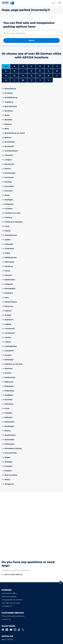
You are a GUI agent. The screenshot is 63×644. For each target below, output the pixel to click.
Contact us (6, 560)
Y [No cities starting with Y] (40, 80)
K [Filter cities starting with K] (40, 71)
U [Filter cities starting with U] (6, 80)
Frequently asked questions (13, 556)
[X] (23, 570)
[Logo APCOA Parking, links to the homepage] (8, 3)
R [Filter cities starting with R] (40, 76)
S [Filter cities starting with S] (48, 76)
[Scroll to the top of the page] (60, 522)
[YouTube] (11, 570)
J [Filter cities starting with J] (31, 71)
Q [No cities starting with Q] (31, 76)
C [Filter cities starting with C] (31, 66)
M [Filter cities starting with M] (57, 71)
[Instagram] (15, 570)
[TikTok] (19, 570)
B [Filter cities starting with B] (23, 66)
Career (4, 596)
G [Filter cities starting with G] (5, 71)
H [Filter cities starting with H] (14, 71)
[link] (31, 88)
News (4, 603)
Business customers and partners (15, 593)
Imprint (4, 642)
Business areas (8, 590)
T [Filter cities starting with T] (57, 76)
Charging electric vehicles (12, 540)
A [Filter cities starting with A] (14, 66)
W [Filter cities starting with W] (23, 80)
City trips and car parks (11, 543)
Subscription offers (9, 534)
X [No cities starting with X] (31, 80)
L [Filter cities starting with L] (48, 71)
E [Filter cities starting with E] (48, 66)
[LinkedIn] (7, 570)
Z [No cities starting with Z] (48, 80)
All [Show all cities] (6, 66)
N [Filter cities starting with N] (6, 76)
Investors (5, 599)
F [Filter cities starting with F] (57, 66)
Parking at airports (9, 537)
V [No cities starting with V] (14, 80)
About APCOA (7, 580)
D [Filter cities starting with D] (40, 66)
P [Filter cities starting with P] (23, 76)
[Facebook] (3, 570)
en (54, 3)
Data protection (7, 639)
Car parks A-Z (7, 547)
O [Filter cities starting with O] (14, 76)
